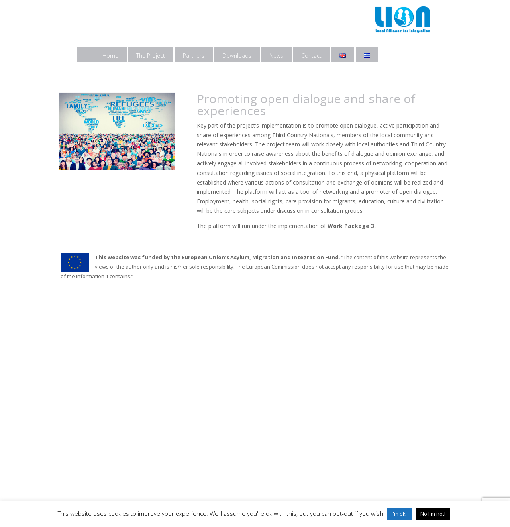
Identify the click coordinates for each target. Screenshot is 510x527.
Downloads (236, 55)
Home (110, 55)
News (276, 55)
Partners (193, 55)
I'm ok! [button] (399, 513)
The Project (150, 55)
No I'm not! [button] (432, 513)
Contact (311, 55)
